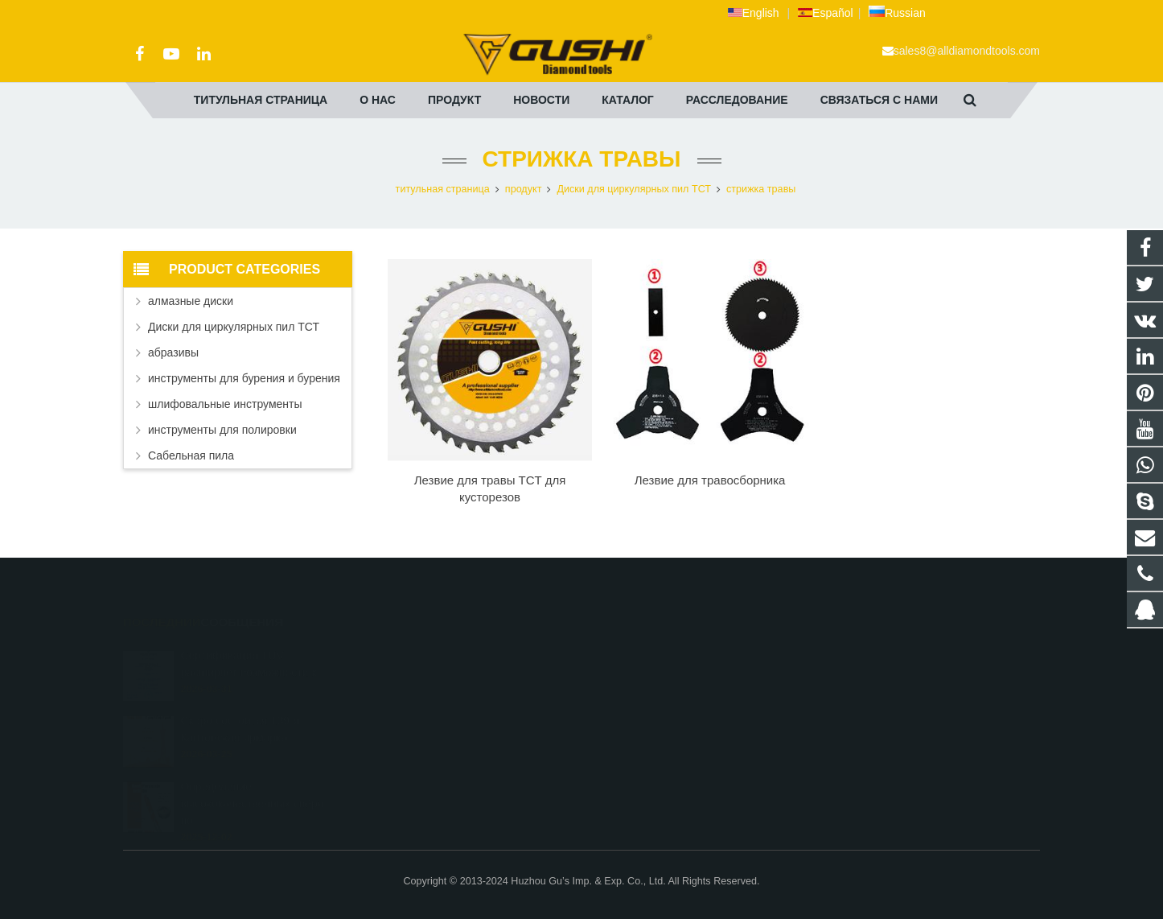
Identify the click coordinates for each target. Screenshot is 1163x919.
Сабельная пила (191, 455)
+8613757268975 (646, 745)
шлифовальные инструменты (225, 404)
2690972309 (637, 651)
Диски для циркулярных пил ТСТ (634, 189)
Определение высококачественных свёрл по (251, 780)
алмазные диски (190, 301)
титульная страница (443, 189)
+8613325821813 (646, 675)
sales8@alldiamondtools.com (967, 50)
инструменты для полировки (222, 429)
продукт (523, 189)
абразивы (173, 352)
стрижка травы (582, 158)
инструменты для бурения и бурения (244, 378)
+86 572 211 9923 (647, 698)
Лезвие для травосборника (710, 480)
